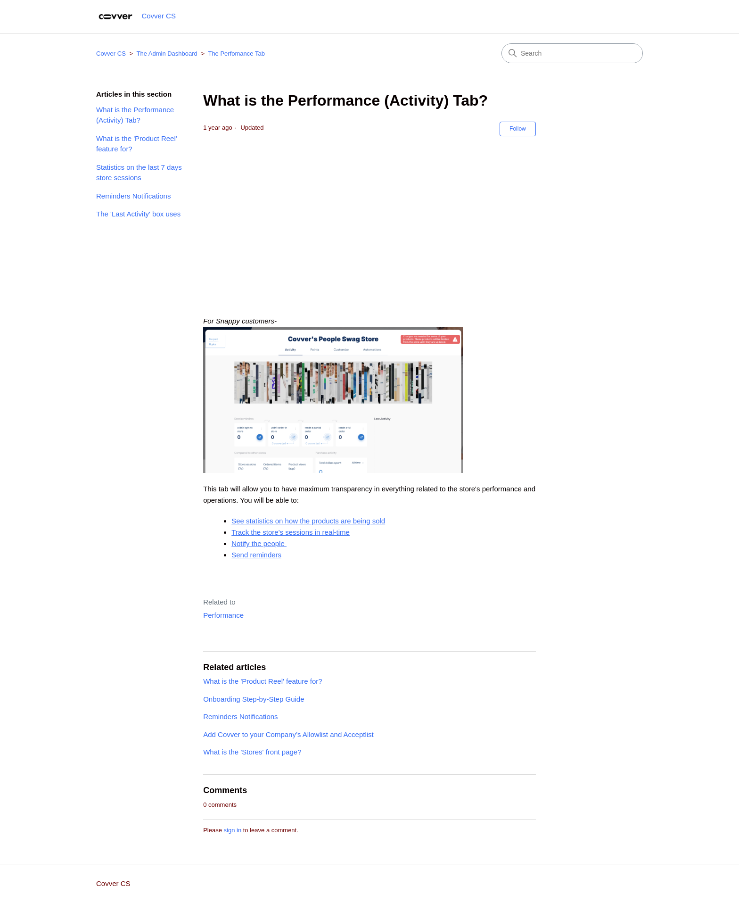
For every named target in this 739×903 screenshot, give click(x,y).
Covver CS (111, 53)
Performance (223, 615)
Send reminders (256, 555)
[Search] (572, 53)
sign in (233, 830)
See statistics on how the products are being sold (308, 521)
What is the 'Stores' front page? (252, 752)
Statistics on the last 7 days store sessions (139, 172)
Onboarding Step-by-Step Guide (253, 699)
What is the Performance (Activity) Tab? (135, 115)
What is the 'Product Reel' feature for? (136, 143)
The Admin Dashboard (166, 53)
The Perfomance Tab (236, 53)
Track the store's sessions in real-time (290, 532)
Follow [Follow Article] (517, 128)
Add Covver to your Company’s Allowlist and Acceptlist (288, 734)
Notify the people (259, 543)
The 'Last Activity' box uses (138, 214)
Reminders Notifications (133, 196)
